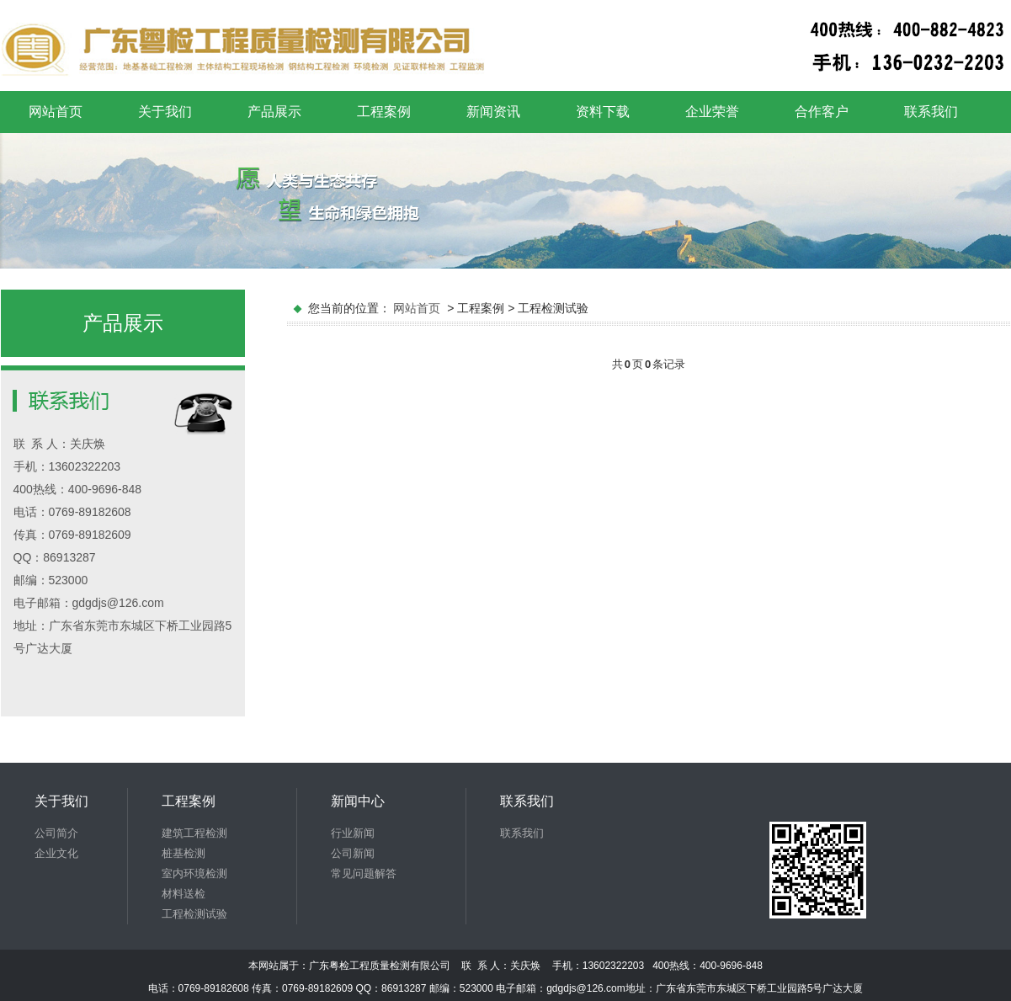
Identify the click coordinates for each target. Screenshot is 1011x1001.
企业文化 (56, 853)
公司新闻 (353, 853)
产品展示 (274, 111)
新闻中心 (358, 801)
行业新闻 (353, 833)
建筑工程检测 (194, 833)
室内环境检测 (194, 873)
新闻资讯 (493, 111)
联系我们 (931, 111)
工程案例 (384, 111)
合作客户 (822, 111)
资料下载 (603, 111)
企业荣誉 (712, 111)
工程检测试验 (194, 914)
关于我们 (165, 111)
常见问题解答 (363, 873)
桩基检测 (183, 853)
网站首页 (55, 111)
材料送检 (183, 893)
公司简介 (56, 833)
